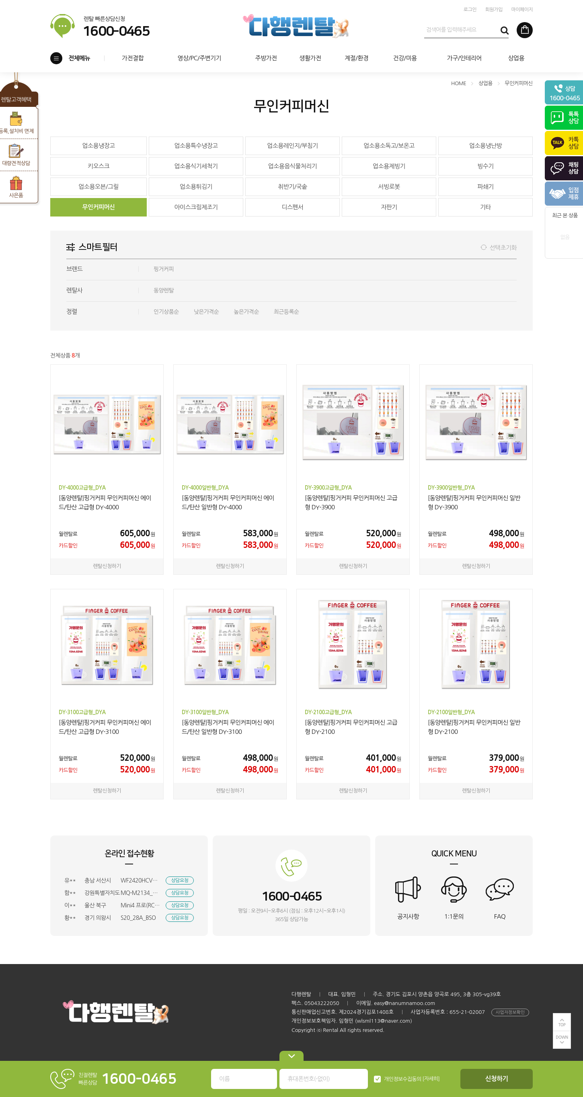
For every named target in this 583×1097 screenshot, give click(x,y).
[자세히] (431, 1078)
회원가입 (494, 9)
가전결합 (133, 58)
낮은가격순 (206, 312)
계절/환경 (356, 58)
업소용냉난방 (485, 146)
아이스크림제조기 (196, 207)
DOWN (562, 1037)
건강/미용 (405, 58)
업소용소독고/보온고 (389, 146)
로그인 (470, 9)
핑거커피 (164, 269)
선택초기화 (503, 248)
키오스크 (98, 166)
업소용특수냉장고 (196, 146)
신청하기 (496, 1079)
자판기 (389, 207)
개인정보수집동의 (402, 1079)
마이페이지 (522, 9)
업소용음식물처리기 (292, 166)
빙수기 (485, 166)
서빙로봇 (389, 187)
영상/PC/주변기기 (199, 58)
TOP (562, 1025)
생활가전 (310, 58)
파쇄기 (485, 187)
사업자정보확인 (510, 1012)
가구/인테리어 (464, 58)
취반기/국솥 (292, 187)
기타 (485, 207)
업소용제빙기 (389, 166)
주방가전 (266, 58)
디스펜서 (292, 207)
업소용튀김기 (196, 187)
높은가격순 (246, 312)
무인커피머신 (98, 207)
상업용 (516, 58)
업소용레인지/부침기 (292, 146)
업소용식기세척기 (196, 166)
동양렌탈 (164, 290)
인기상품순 (166, 312)
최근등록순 (286, 312)
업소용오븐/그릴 (98, 187)
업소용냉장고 (98, 146)
